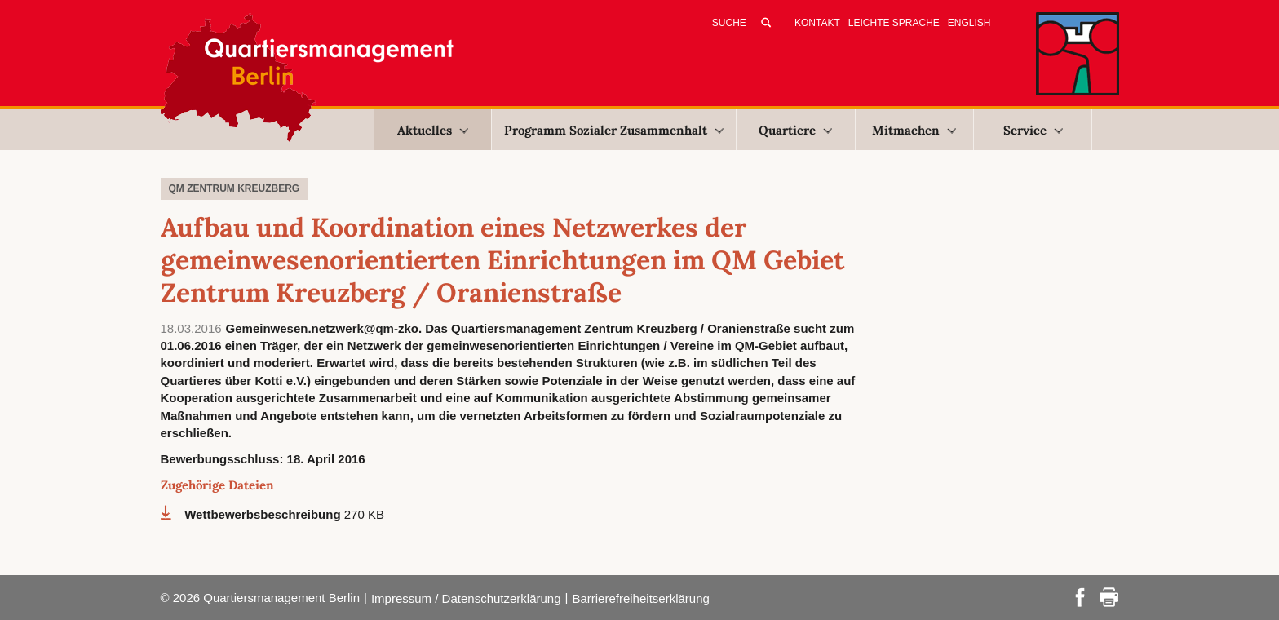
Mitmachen (914, 130)
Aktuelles (432, 130)
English (969, 23)
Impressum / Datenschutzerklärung (466, 598)
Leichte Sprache (894, 23)
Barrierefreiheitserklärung (640, 598)
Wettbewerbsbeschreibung (264, 514)
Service (1033, 130)
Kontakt (817, 23)
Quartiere (795, 130)
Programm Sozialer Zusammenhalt (614, 130)
